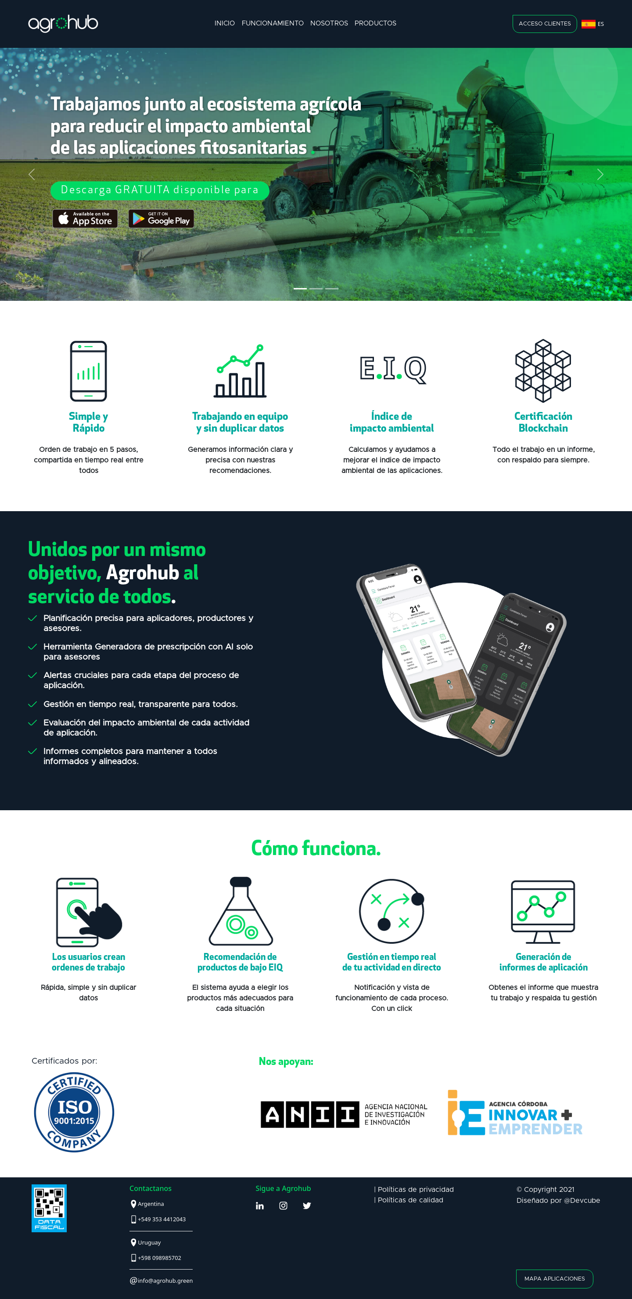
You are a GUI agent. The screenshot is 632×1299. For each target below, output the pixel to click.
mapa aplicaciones (554, 1279)
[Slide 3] (331, 289)
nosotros (329, 23)
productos (375, 23)
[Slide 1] (300, 289)
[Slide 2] (316, 289)
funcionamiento (273, 23)
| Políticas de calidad (408, 1200)
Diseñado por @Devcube (558, 1200)
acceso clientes (545, 24)
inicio (225, 23)
